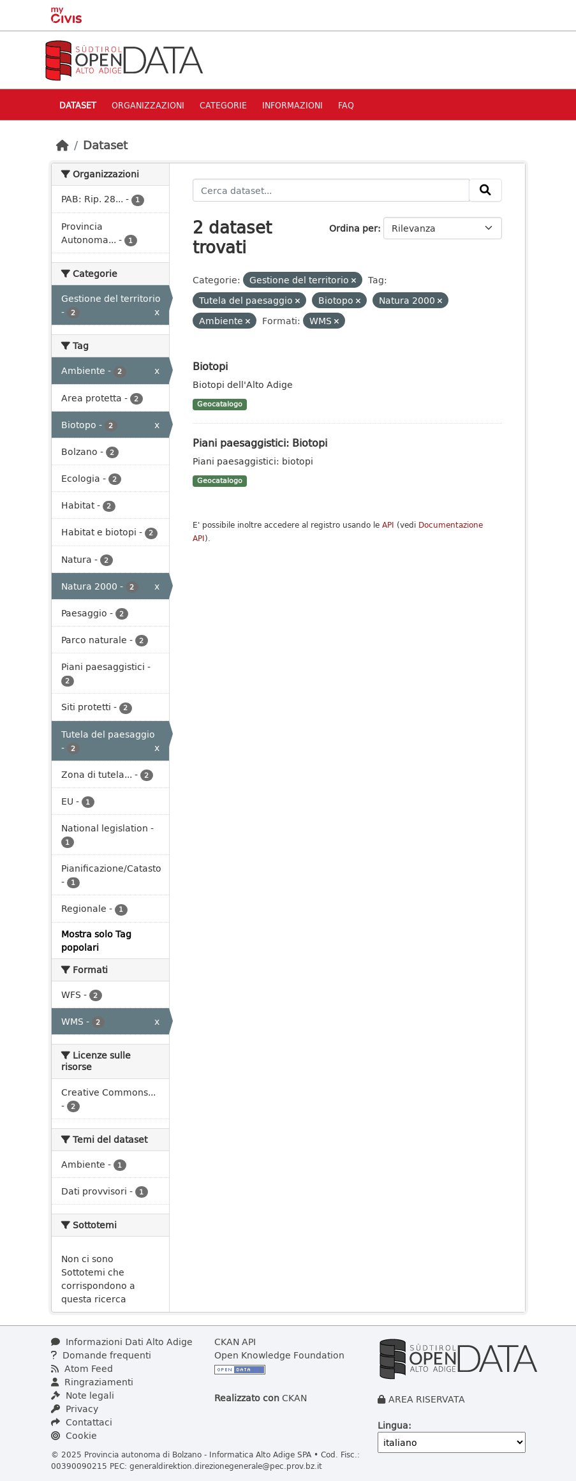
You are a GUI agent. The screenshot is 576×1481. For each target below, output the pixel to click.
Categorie (223, 105)
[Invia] (485, 190)
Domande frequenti (101, 1355)
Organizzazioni (148, 105)
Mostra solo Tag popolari (96, 940)
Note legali (82, 1395)
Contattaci (81, 1422)
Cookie (74, 1435)
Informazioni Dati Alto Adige (122, 1341)
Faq (346, 105)
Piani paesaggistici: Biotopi (260, 442)
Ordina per (353, 228)
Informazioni (292, 105)
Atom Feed (82, 1368)
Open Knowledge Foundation (279, 1355)
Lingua (393, 1425)
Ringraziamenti (92, 1381)
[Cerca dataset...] (331, 190)
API (388, 525)
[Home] (62, 145)
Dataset (77, 105)
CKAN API (235, 1341)
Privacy (74, 1408)
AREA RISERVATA (426, 1399)
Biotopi (210, 366)
